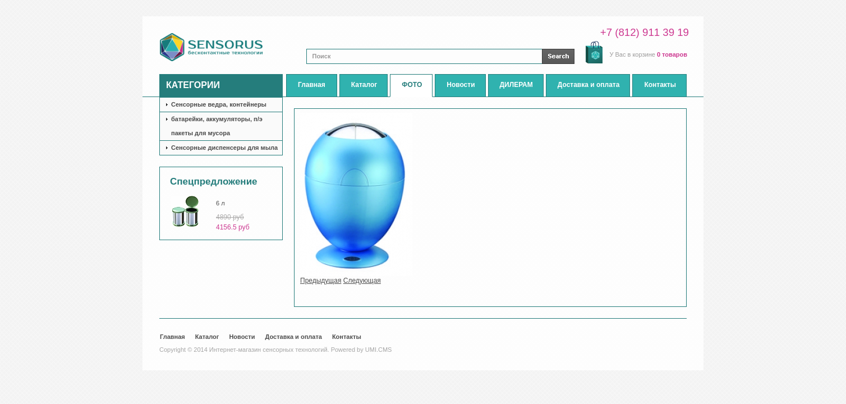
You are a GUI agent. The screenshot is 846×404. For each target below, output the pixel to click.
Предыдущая (320, 280)
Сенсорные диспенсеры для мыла (224, 147)
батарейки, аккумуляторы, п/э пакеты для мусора (217, 126)
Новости (242, 336)
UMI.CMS (378, 349)
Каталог (207, 336)
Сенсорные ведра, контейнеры (218, 104)
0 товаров (672, 54)
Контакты (346, 336)
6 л (220, 203)
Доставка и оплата (293, 336)
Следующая (362, 280)
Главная (172, 336)
